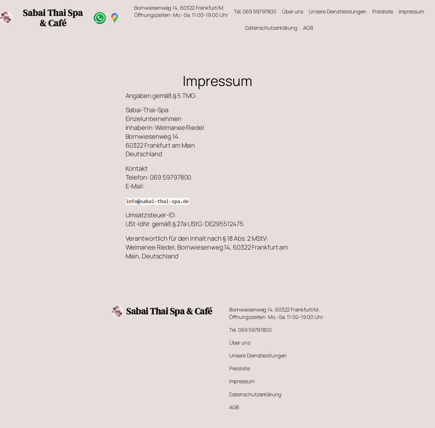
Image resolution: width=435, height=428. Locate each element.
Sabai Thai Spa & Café (169, 311)
